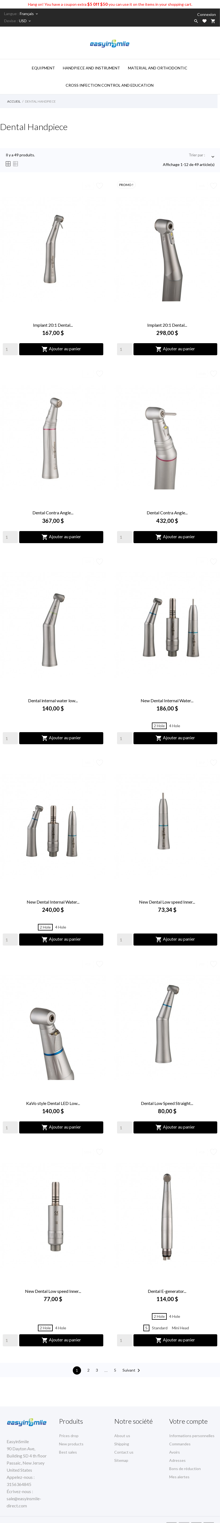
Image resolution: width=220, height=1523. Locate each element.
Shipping (121, 1444)
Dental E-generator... (167, 1291)
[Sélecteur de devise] (25, 20)
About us (122, 1435)
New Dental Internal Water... (167, 700)
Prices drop (69, 1435)
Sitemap (121, 1460)
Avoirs (174, 1452)
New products (71, 1444)
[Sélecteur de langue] (29, 13)
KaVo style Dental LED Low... (53, 1103)
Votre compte (188, 1421)
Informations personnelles (192, 1435)
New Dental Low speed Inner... (167, 901)
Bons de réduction (185, 1468)
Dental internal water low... (53, 700)
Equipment (43, 68)
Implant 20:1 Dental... (53, 325)
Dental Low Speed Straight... (167, 1103)
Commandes (180, 1444)
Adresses (177, 1460)
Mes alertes (179, 1476)
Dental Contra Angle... (52, 512)
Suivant (132, 1370)
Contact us (123, 1452)
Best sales (68, 1452)
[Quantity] (10, 349)
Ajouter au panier (61, 349)
